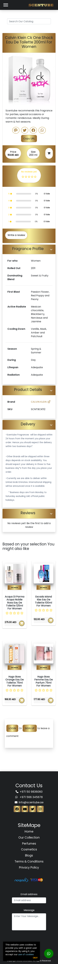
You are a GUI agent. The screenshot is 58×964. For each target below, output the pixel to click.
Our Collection (29, 837)
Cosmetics (29, 849)
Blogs (29, 855)
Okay (35, 957)
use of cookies (26, 954)
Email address (29, 894)
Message (29, 910)
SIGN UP (29, 728)
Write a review (16, 235)
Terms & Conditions (29, 861)
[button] (6, 79)
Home (29, 831)
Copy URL (29, 138)
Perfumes (29, 843)
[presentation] (29, 939)
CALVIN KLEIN (40, 402)
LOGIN (12, 728)
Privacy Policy (29, 867)
